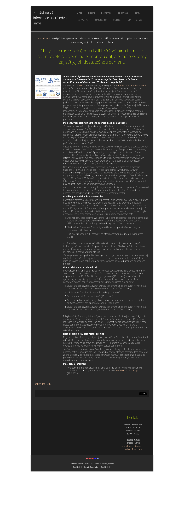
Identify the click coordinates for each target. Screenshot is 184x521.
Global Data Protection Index (132, 135)
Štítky (38, 433)
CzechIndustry (43, 88)
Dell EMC (78, 135)
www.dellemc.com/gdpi (126, 420)
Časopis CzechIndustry (92, 517)
